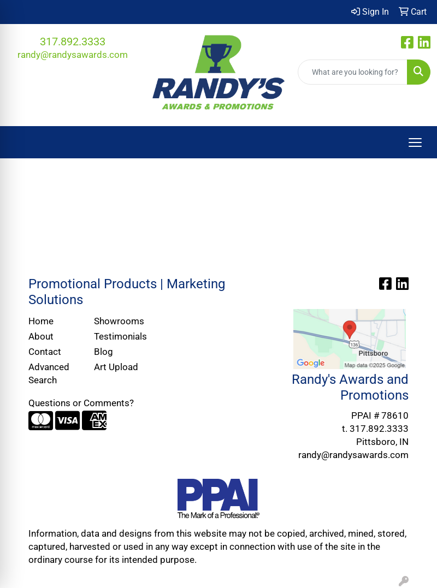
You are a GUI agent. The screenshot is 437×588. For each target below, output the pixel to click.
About (41, 336)
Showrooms (119, 321)
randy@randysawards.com (72, 54)
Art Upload (116, 366)
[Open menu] (415, 142)
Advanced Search (48, 373)
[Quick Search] (353, 72)
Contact (44, 351)
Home (41, 321)
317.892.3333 (72, 41)
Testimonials (120, 336)
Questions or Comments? (81, 402)
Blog (103, 351)
